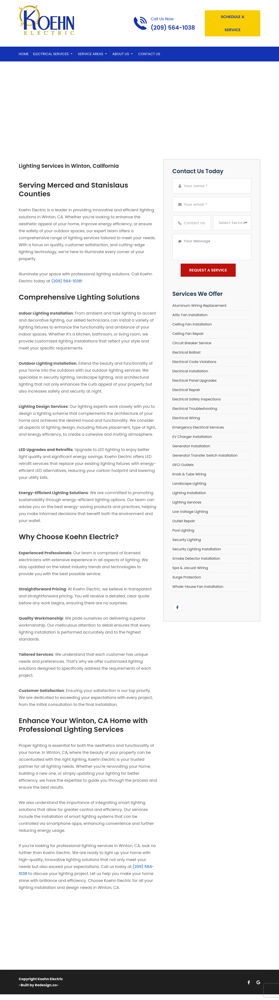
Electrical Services (51, 53)
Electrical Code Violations (194, 361)
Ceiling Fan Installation (192, 324)
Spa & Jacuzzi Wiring (190, 567)
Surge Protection (186, 577)
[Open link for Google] (258, 982)
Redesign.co (46, 985)
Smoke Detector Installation (196, 558)
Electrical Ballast (186, 352)
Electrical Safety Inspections (196, 399)
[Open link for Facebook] (177, 607)
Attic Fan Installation (190, 314)
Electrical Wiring (186, 417)
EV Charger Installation (192, 436)
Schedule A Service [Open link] (232, 23)
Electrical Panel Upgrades (194, 380)
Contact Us (149, 53)
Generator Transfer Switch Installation (205, 455)
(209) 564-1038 (66, 281)
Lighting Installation (189, 492)
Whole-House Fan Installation (197, 586)
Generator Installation (191, 446)
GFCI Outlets (183, 464)
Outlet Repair (183, 521)
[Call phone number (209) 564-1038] (164, 23)
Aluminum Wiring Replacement (199, 305)
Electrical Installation (190, 371)
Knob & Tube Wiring (189, 474)
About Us (120, 53)
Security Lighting (186, 539)
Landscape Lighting (189, 483)
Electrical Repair (186, 389)
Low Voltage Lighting (190, 511)
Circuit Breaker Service (191, 343)
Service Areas (90, 53)
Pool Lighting (183, 530)
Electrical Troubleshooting (194, 408)
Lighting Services (186, 502)
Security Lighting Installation (196, 549)
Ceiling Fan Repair (188, 333)
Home (24, 53)
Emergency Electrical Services (198, 427)
